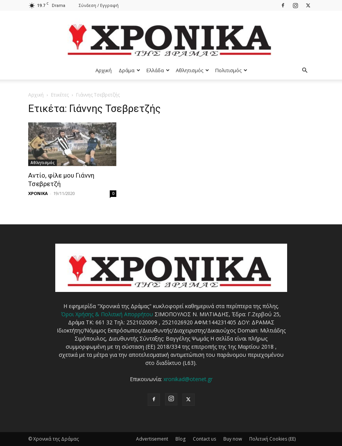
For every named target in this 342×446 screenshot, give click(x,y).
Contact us (204, 439)
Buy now (232, 439)
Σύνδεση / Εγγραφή (99, 5)
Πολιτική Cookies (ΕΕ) (272, 439)
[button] (305, 70)
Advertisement (152, 439)
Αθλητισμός (192, 70)
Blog (180, 439)
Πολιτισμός (231, 70)
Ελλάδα (158, 70)
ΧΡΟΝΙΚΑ (38, 193)
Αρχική (103, 70)
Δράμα (129, 70)
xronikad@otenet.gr (188, 379)
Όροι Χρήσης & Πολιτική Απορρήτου (107, 314)
